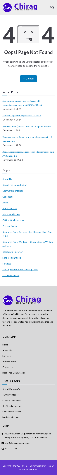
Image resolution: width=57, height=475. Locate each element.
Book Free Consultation (14, 185)
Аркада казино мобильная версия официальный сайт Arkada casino (28, 153)
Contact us (8, 196)
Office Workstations (13, 220)
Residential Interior (12, 251)
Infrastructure (9, 208)
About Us (7, 179)
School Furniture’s (11, 257)
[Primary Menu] (52, 7)
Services (6, 263)
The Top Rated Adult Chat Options (20, 269)
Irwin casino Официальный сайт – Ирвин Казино (26, 126)
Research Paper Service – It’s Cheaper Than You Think (27, 234)
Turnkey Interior (10, 275)
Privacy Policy (9, 226)
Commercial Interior (12, 190)
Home (5, 202)
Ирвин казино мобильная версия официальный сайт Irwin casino (27, 139)
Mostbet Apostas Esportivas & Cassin (21, 115)
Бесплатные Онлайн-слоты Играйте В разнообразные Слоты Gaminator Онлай (22, 102)
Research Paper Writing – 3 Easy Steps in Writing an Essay (27, 244)
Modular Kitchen (11, 214)
